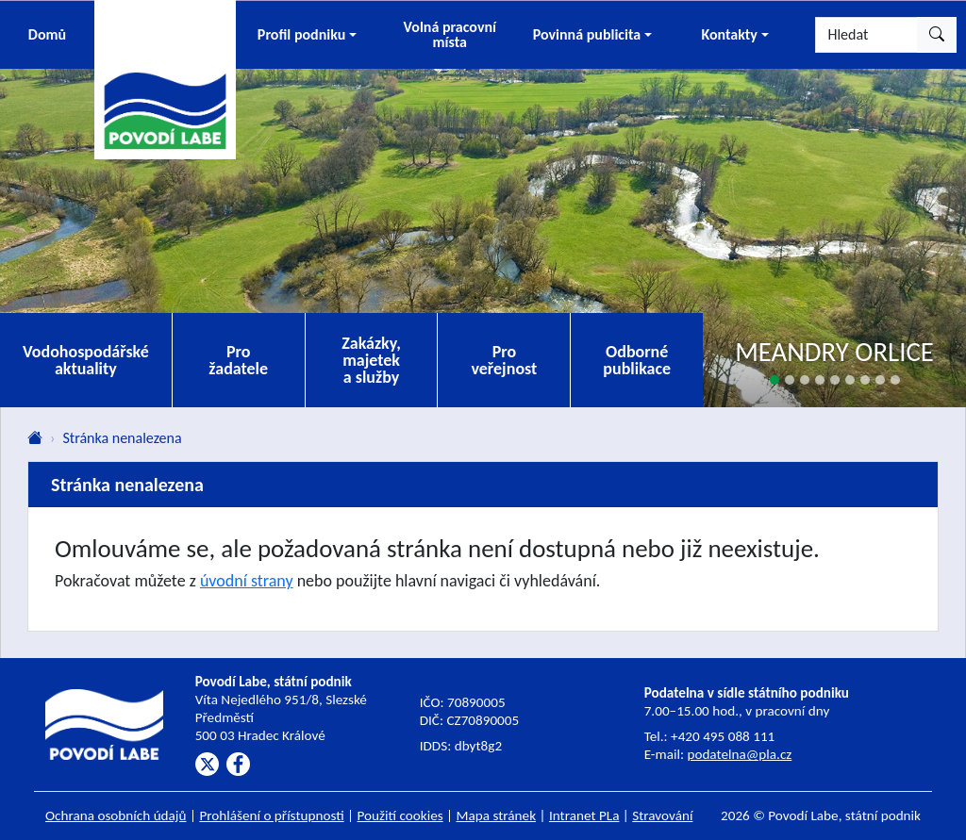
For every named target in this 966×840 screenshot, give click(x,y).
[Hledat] (866, 35)
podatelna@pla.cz (739, 754)
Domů (47, 34)
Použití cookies (400, 815)
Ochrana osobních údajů (116, 815)
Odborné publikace (637, 360)
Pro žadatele (238, 360)
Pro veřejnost (504, 360)
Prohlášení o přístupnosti (271, 815)
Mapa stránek (497, 815)
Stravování (662, 815)
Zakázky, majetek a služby (371, 360)
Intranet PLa (584, 815)
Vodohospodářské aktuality (86, 360)
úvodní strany (246, 580)
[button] (307, 35)
